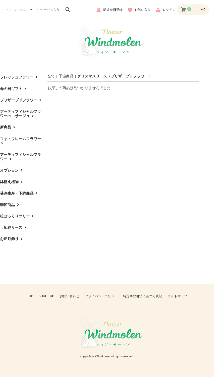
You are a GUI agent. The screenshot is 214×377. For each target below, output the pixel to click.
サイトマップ (177, 296)
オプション (11, 170)
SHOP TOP (46, 296)
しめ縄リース (13, 227)
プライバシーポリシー (101, 296)
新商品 (7, 127)
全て (51, 76)
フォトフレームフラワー (20, 141)
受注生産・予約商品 (18, 193)
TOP (30, 296)
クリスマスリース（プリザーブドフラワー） (114, 76)
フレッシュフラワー (18, 77)
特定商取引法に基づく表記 (142, 296)
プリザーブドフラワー (20, 100)
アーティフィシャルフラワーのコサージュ (20, 113)
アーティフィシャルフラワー (20, 156)
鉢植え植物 (11, 182)
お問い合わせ (69, 296)
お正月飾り (11, 239)
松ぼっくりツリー (17, 216)
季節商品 (9, 205)
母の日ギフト (13, 89)
